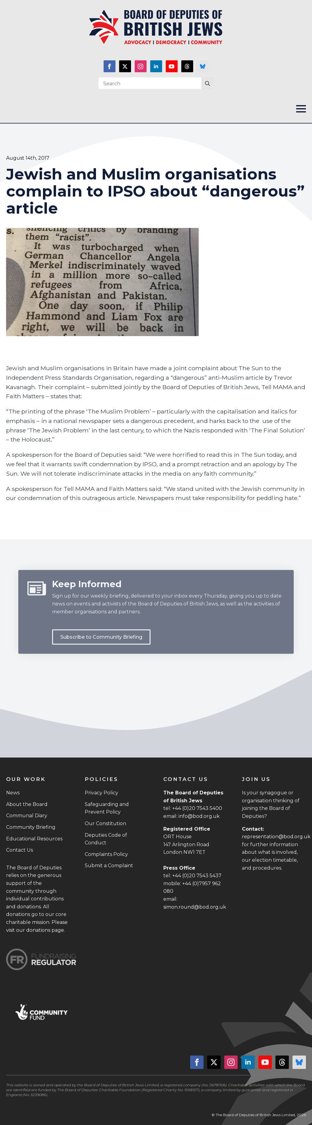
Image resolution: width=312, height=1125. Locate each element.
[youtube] (172, 66)
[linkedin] (156, 66)
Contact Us (19, 850)
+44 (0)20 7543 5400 (197, 808)
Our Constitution (105, 823)
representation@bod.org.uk (276, 836)
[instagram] (141, 66)
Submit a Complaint (109, 865)
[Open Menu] (301, 109)
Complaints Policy (106, 854)
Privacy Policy (101, 793)
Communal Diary (26, 815)
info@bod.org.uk (199, 816)
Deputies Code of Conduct (106, 839)
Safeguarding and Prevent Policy (107, 808)
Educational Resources (34, 839)
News (13, 793)
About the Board (27, 804)
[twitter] (125, 66)
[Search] (207, 83)
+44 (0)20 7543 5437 (197, 875)
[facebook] (109, 66)
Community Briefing (30, 827)
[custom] (187, 66)
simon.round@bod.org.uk (194, 907)
